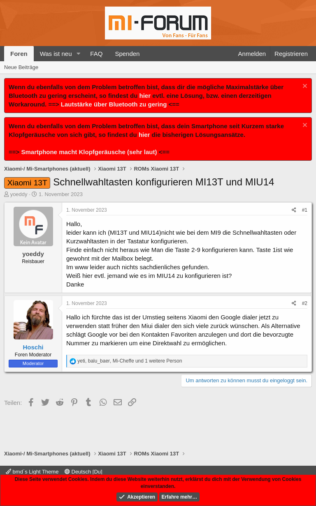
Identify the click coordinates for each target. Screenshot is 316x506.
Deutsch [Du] (83, 472)
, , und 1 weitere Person (129, 361)
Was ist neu (56, 53)
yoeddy (19, 194)
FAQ (96, 53)
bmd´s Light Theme (32, 472)
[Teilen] (294, 210)
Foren (19, 53)
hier (145, 95)
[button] (78, 53)
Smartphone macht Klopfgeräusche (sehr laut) (89, 151)
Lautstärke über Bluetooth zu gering (114, 104)
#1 (304, 210)
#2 (304, 303)
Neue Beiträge (21, 67)
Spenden (127, 53)
